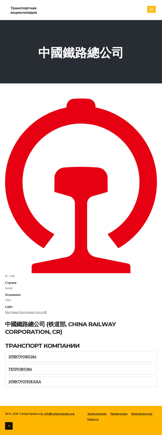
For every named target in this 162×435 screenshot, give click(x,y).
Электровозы (22, 357)
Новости (93, 419)
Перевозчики (118, 414)
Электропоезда (24, 382)
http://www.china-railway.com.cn (24, 312)
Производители (141, 414)
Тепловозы (20, 369)
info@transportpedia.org (59, 414)
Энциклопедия (97, 414)
